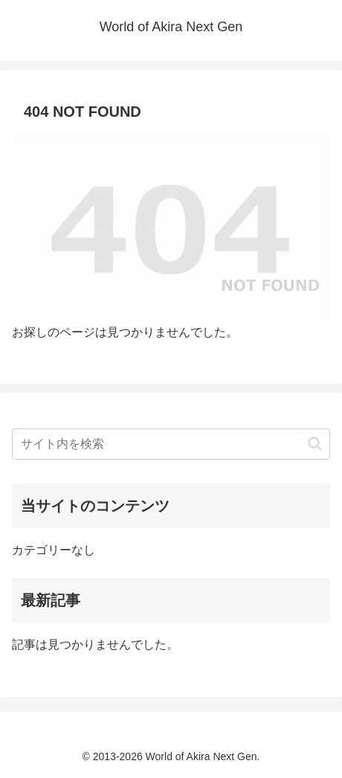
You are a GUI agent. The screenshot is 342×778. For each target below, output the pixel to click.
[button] (315, 443)
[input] (171, 444)
